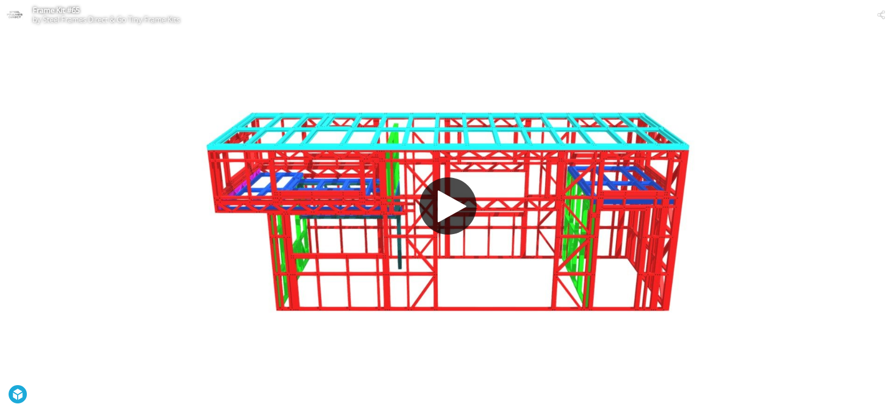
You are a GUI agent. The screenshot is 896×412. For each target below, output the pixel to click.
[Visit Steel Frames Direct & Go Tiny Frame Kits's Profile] (15, 15)
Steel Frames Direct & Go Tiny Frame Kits (111, 19)
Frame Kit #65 (56, 10)
